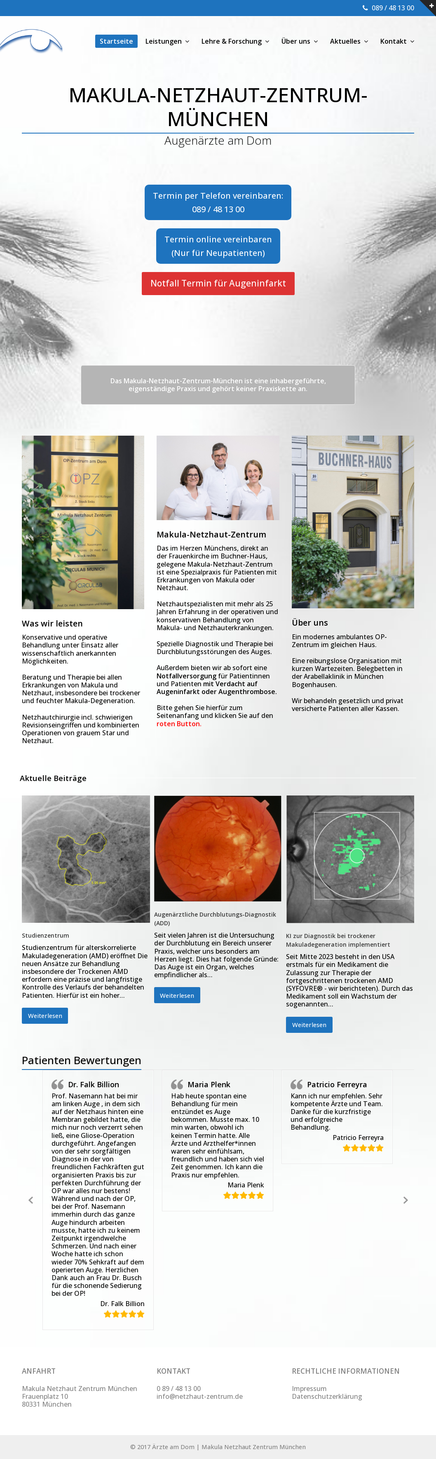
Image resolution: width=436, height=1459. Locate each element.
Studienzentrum (45, 935)
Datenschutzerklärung (327, 1396)
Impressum (309, 1388)
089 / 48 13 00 (393, 7)
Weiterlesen (45, 1015)
